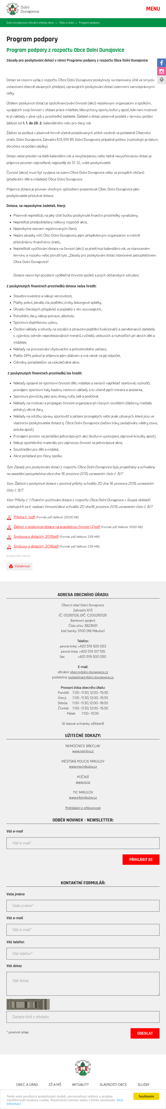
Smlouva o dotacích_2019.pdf (36, 537)
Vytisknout (19, 566)
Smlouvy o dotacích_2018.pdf (36, 546)
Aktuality (80, 1085)
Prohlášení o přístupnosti (83, 808)
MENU (153, 9)
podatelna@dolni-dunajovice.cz (91, 677)
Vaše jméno (15, 894)
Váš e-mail (14, 831)
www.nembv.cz (83, 751)
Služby (144, 1085)
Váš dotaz (14, 966)
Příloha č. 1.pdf (24, 517)
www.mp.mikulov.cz (83, 767)
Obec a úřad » (68, 22)
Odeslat (145, 1033)
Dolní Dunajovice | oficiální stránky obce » (31, 22)
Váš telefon (15, 942)
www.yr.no (83, 782)
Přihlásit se (141, 859)
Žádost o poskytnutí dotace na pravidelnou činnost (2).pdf (57, 527)
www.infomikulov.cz (83, 798)
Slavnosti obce (113, 1085)
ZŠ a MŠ (55, 1085)
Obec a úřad (27, 1085)
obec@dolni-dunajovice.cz (89, 672)
